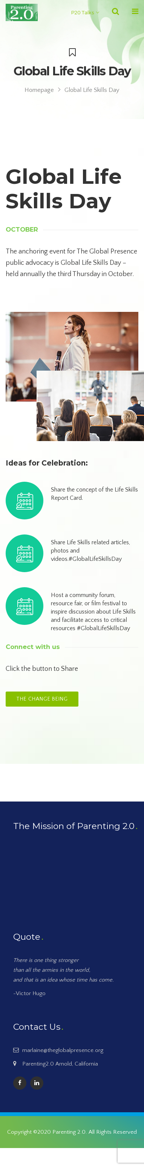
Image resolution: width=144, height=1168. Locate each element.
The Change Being (42, 699)
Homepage (39, 90)
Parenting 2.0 (69, 1132)
